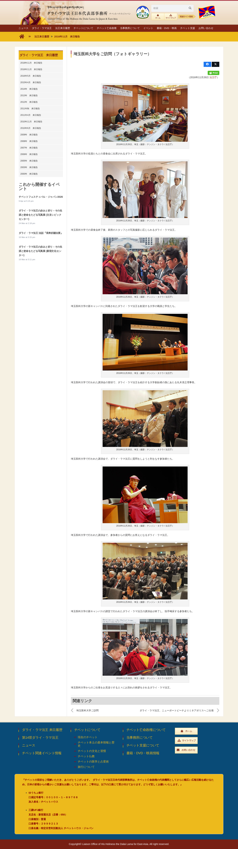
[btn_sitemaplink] (170, 16)
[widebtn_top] (197, 731)
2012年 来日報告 (29, 102)
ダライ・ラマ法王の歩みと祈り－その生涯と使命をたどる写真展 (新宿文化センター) (40, 251)
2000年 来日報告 (29, 174)
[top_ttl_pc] (76, 12)
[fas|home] (22, 37)
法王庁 (213, 77)
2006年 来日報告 (29, 154)
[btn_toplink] (157, 16)
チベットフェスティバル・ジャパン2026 (41, 196)
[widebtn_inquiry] (197, 750)
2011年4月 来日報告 (30, 115)
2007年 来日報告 (29, 148)
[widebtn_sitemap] (197, 740)
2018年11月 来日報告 (31, 63)
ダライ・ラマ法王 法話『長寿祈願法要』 (41, 233)
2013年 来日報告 (29, 95)
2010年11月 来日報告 (31, 121)
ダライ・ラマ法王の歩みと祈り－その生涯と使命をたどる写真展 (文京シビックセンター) (40, 214)
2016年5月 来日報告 (30, 76)
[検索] (172, 8)
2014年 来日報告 (29, 89)
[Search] (190, 8)
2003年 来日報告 (29, 167)
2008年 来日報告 (29, 141)
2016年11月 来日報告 (31, 69)
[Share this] (207, 64)
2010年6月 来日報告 (30, 128)
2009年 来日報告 (29, 134)
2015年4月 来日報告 (30, 82)
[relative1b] (187, 16)
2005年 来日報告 (29, 161)
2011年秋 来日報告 (30, 108)
